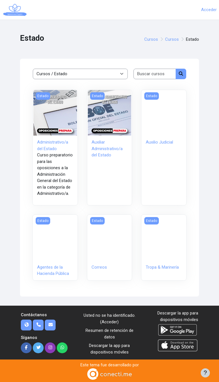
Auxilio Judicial (159, 142)
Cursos (151, 39)
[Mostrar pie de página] (205, 372)
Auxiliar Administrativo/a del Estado (107, 149)
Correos (99, 267)
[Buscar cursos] (154, 74)
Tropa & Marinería (162, 267)
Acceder (209, 9)
